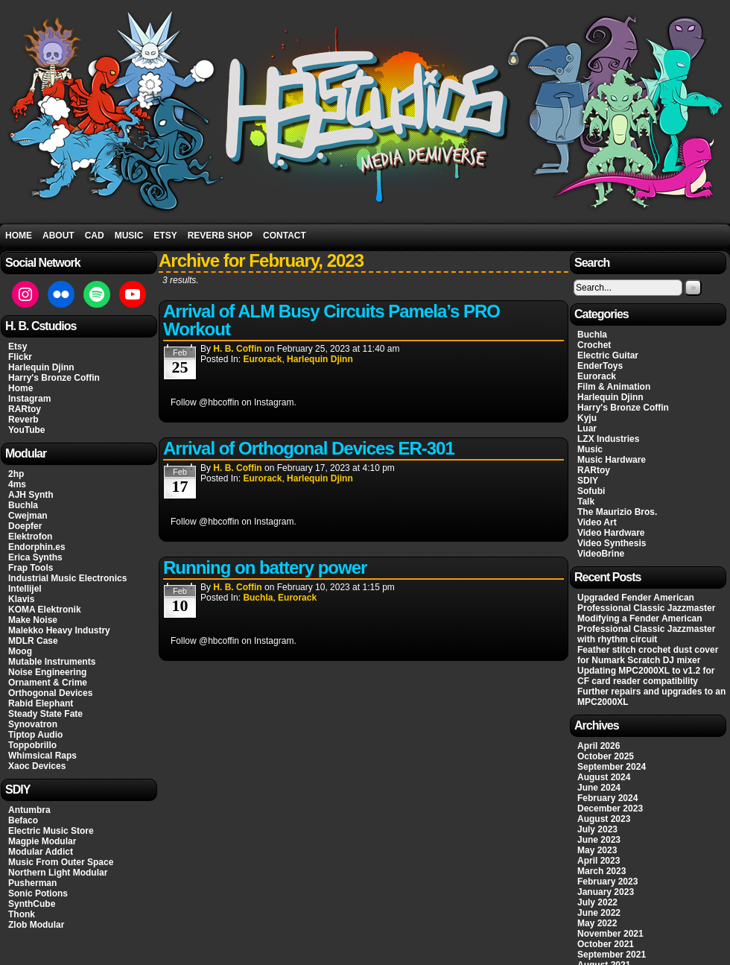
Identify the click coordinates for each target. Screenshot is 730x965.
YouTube (26, 430)
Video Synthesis (611, 543)
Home (18, 235)
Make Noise (32, 620)
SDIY (587, 480)
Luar (587, 428)
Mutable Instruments (51, 661)
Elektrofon (30, 536)
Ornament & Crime (47, 682)
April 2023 (598, 860)
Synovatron (32, 724)
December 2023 (610, 808)
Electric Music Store (51, 831)
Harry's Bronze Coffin (54, 378)
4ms (17, 484)
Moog (20, 651)
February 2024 (607, 798)
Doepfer (25, 526)
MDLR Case (33, 641)
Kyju (587, 418)
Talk (585, 501)
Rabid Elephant (40, 703)
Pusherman (32, 883)
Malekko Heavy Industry (59, 630)
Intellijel (25, 588)
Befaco (23, 820)
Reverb (23, 419)
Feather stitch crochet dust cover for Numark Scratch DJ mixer (647, 655)
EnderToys (600, 366)
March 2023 (601, 871)
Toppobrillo (32, 745)
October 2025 (605, 756)
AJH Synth (31, 495)
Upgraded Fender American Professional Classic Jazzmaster (646, 602)
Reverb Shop (220, 235)
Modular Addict (40, 852)
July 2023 (597, 829)
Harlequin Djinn (41, 367)
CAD (94, 235)
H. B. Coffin (237, 349)
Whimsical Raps (42, 755)
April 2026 (598, 746)
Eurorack (262, 359)
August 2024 (603, 777)
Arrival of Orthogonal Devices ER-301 (308, 448)
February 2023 (607, 881)
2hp (16, 474)
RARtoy (24, 409)
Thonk (21, 914)
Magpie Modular (42, 841)
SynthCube (31, 904)
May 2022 (597, 923)
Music (129, 235)
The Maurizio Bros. (617, 512)
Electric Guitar (607, 355)
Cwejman (28, 515)
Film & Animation (613, 387)
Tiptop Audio (35, 735)
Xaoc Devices (37, 766)
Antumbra (29, 810)
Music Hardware (611, 460)
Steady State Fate (45, 714)
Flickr (20, 357)
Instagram (29, 398)
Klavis (21, 599)
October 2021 (605, 944)
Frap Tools (30, 568)
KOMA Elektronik (44, 609)
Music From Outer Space (60, 862)
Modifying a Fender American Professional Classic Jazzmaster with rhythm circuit (646, 629)
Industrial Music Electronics (67, 578)
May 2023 (597, 850)
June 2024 (598, 787)
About (58, 235)
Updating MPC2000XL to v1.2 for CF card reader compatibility (645, 675)
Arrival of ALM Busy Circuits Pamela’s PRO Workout (331, 320)
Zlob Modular (36, 925)
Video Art (597, 522)
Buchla (23, 505)
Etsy (165, 235)
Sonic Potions (38, 893)
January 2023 (605, 892)
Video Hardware (610, 533)
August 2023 (603, 819)
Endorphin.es (37, 547)
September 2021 (611, 954)
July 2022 (597, 902)
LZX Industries (608, 439)
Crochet (594, 345)
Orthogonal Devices (50, 693)
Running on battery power (264, 567)
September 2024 (611, 767)
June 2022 (598, 913)
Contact (284, 235)
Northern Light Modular (57, 872)
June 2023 (598, 840)
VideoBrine (600, 553)
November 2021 (610, 933)
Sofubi (591, 491)
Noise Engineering (47, 672)
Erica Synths (35, 557)
